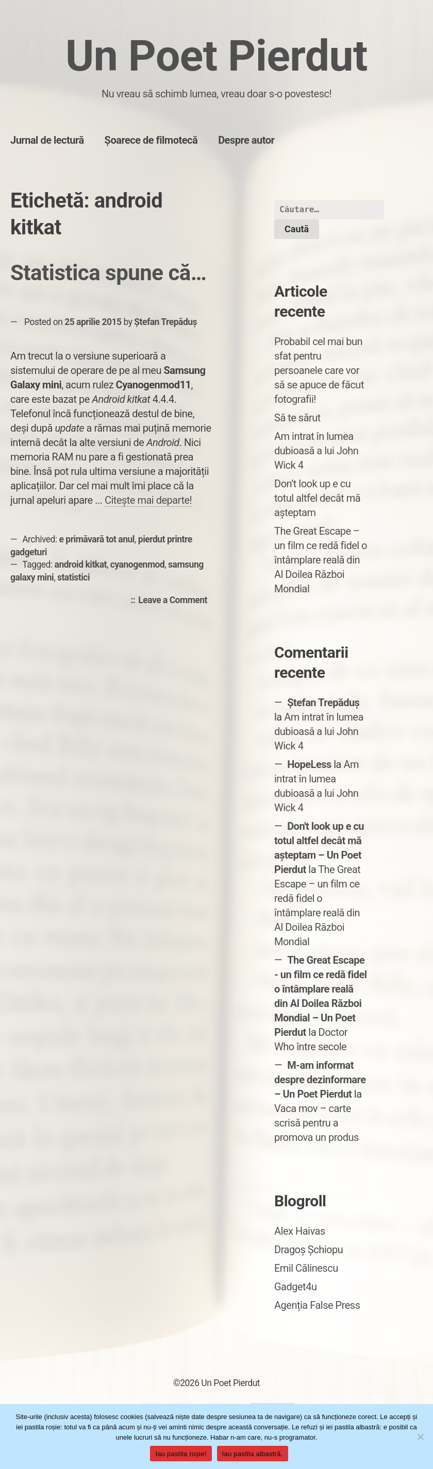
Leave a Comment (175, 600)
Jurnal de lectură (47, 140)
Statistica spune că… (108, 272)
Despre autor (246, 140)
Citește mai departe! (148, 500)
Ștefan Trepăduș (165, 322)
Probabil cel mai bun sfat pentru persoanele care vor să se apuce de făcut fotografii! (319, 370)
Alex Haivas (299, 1231)
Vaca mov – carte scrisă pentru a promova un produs (316, 1122)
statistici (73, 577)
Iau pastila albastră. (252, 1454)
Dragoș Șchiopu (308, 1249)
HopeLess (309, 764)
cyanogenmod (137, 564)
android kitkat (81, 564)
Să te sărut (297, 418)
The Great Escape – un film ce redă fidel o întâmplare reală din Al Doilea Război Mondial (320, 560)
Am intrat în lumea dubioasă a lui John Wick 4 (316, 450)
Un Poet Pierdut (216, 55)
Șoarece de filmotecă (151, 140)
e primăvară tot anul (97, 539)
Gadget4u (295, 1286)
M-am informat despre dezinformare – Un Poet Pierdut (319, 1079)
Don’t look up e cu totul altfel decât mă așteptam (317, 498)
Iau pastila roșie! (180, 1454)
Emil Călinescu (306, 1268)
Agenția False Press (317, 1305)
